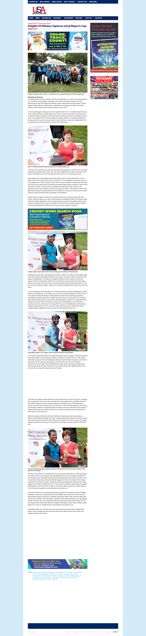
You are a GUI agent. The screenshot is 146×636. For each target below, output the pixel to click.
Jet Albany (66, 574)
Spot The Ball (69, 2)
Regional (57, 18)
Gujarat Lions (53, 574)
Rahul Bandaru (37, 576)
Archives (98, 18)
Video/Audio (57, 2)
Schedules (33, 2)
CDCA (34, 574)
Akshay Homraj (37, 572)
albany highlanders (48, 572)
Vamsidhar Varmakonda (40, 579)
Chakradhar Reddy (42, 574)
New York (30, 28)
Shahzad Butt (46, 577)
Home (31, 18)
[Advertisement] (84, 10)
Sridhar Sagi (54, 577)
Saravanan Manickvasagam (73, 576)
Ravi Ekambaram (47, 576)
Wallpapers (44, 2)
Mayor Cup (74, 574)
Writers (79, 18)
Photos (88, 18)
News (37, 18)
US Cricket (62, 577)
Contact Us (82, 2)
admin (49, 29)
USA (68, 577)
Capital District (77, 572)
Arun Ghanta (68, 572)
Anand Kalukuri (59, 572)
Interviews (68, 18)
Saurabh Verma (37, 577)
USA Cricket (73, 577)
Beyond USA (46, 18)
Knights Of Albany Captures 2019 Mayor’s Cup (57, 26)
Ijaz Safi (60, 574)
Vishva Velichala (52, 579)
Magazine (93, 2)
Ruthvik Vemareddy (59, 576)
